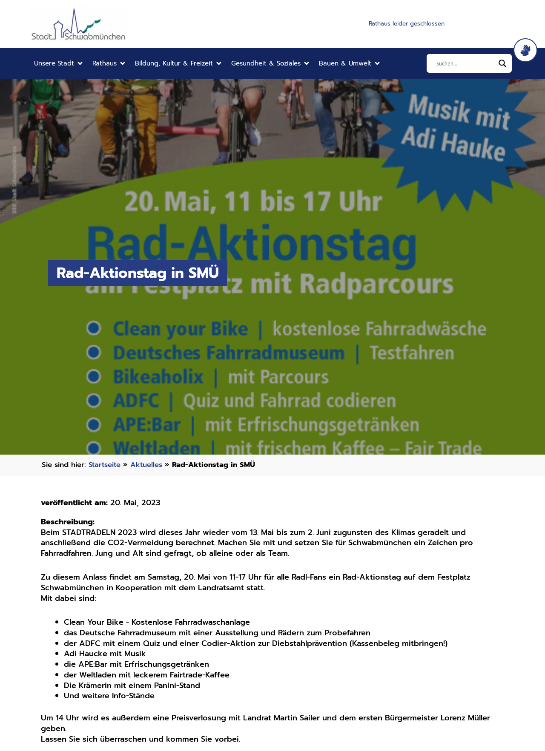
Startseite (105, 464)
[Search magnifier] (502, 63)
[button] (59, 63)
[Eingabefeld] (465, 63)
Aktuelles (148, 464)
